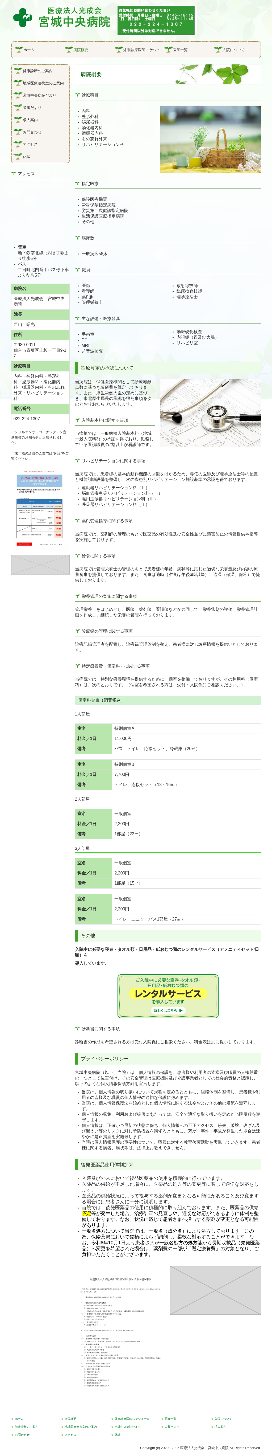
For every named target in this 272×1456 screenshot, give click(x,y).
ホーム (29, 50)
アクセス (30, 144)
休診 (26, 156)
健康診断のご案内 (38, 71)
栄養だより (32, 107)
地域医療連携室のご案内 (43, 83)
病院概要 (80, 50)
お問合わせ (32, 132)
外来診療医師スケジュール (142, 50)
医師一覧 (180, 50)
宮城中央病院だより (39, 95)
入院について (234, 50)
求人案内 (30, 120)
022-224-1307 (27, 418)
